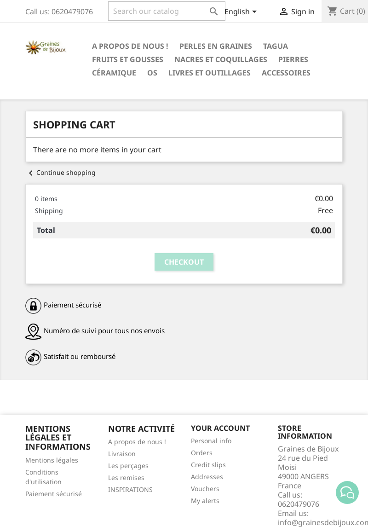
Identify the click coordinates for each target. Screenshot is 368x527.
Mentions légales (51, 460)
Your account (220, 428)
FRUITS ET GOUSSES (127, 59)
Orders (202, 452)
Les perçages (128, 465)
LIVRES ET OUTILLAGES (209, 73)
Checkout (184, 262)
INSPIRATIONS (130, 489)
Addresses (207, 476)
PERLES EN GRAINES (215, 46)
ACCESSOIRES (286, 73)
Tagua (275, 46)
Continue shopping (60, 172)
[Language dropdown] (242, 12)
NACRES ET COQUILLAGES (220, 59)
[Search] (166, 11)
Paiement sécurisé (53, 493)
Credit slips (208, 464)
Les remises (126, 477)
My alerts (205, 500)
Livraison (122, 453)
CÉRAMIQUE (114, 73)
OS (152, 73)
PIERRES (293, 59)
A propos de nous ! (130, 46)
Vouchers (205, 488)
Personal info (211, 440)
